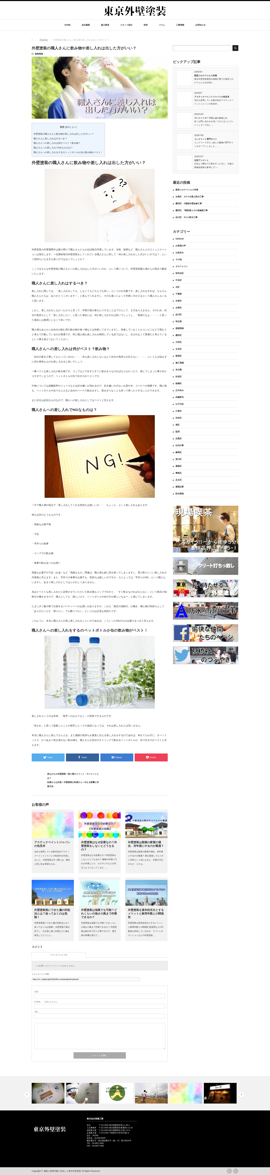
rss (229, 1171)
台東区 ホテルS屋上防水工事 (189, 196)
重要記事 (179, 487)
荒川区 (178, 459)
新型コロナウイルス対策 (205, 75)
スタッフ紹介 (126, 25)
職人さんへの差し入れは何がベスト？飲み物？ (57, 143)
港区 (177, 425)
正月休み (179, 390)
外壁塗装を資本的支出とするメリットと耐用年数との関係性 (146, 913)
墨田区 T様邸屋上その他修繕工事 (192, 210)
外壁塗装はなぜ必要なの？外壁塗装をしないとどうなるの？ (99, 846)
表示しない (71, 127)
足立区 (178, 480)
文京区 (178, 349)
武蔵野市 (179, 397)
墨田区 (178, 335)
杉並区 (178, 376)
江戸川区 (179, 404)
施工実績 (179, 363)
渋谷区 (178, 418)
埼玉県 (178, 321)
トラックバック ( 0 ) (58, 955)
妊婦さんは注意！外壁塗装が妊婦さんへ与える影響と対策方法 (73, 784)
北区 (177, 287)
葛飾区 (178, 466)
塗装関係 (39, 54)
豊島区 (178, 473)
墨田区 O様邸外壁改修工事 (188, 203)
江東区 (178, 411)
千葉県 (178, 294)
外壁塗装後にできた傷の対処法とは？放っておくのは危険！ (52, 913)
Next (241, 1094)
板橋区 (178, 383)
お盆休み (179, 252)
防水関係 (179, 493)
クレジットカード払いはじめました (210, 118)
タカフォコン (181, 266)
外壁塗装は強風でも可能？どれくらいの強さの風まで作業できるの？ (99, 913)
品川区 (178, 314)
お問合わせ (200, 25)
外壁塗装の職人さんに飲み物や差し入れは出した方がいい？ (64, 134)
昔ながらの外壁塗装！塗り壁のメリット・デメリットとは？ (73, 776)
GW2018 (179, 239)
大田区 (178, 342)
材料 (146, 25)
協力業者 (105, 25)
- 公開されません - (46, 1002)
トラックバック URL (40, 974)
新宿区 (178, 356)
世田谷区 (179, 273)
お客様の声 (180, 246)
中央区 (178, 280)
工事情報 (180, 25)
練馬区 (178, 452)
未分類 (178, 369)
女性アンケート (201, 160)
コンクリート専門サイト (205, 139)
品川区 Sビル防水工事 (186, 217)
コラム (162, 25)
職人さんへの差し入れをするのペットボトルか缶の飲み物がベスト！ (68, 152)
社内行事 (179, 445)
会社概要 (86, 25)
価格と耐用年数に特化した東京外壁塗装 (62, 1171)
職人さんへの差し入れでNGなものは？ (53, 147)
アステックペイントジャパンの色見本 (211, 97)
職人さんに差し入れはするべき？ (50, 138)
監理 (177, 431)
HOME (67, 25)
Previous (27, 1094)
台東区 (178, 301)
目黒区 (178, 438)
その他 (178, 259)
